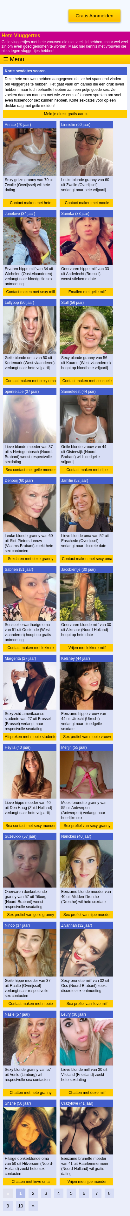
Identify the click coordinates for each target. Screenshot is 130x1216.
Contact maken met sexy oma (30, 381)
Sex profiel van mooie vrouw (87, 737)
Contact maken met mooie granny (87, 204)
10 (20, 1205)
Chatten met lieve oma (30, 1181)
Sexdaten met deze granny (30, 559)
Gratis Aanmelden (94, 15)
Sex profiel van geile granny (30, 914)
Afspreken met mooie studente (30, 737)
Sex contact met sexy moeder (30, 825)
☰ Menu (13, 59)
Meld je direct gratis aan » (66, 114)
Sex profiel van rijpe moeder (87, 914)
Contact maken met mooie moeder (30, 1004)
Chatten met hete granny (30, 1092)
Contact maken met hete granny (30, 204)
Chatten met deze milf (87, 1092)
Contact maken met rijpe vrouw (86, 471)
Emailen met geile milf (87, 292)
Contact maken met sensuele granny (87, 382)
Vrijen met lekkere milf (87, 648)
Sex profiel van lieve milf (87, 1003)
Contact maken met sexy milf (30, 292)
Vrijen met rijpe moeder (87, 1181)
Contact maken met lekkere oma (30, 649)
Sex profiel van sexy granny (87, 825)
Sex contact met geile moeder (30, 470)
